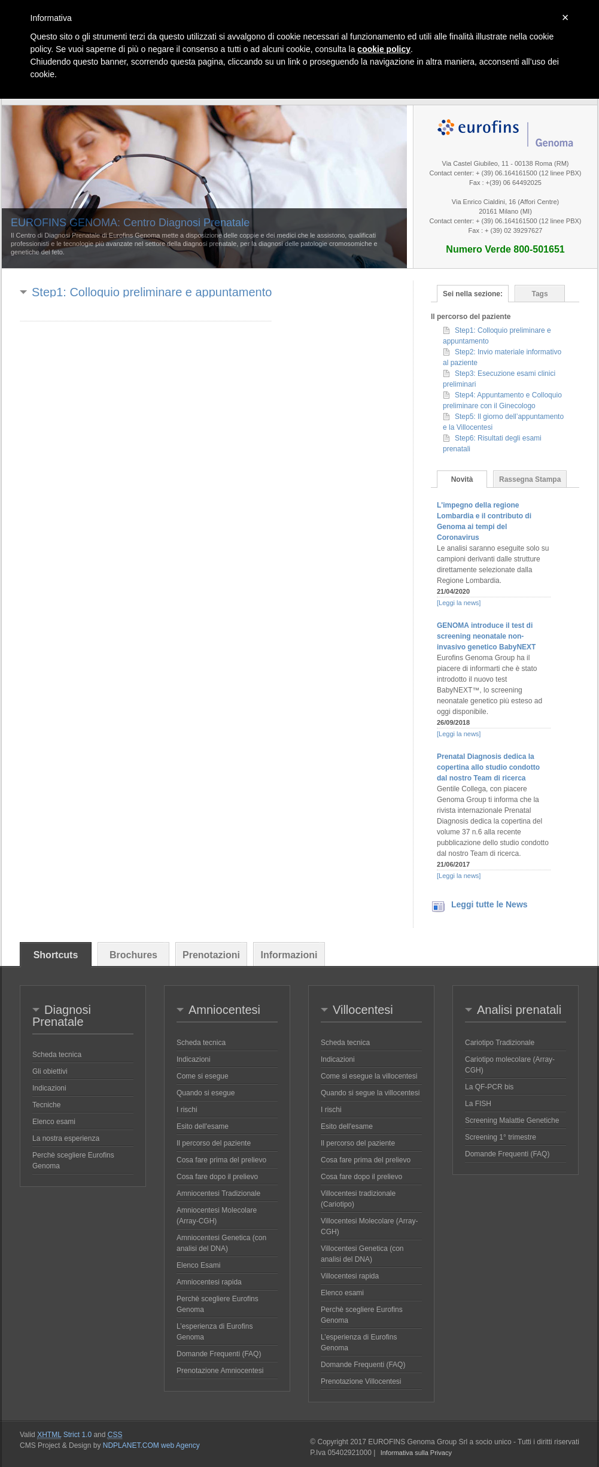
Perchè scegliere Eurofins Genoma (73, 1160)
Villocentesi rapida (350, 1276)
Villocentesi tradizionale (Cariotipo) (358, 1198)
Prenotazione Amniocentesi (220, 1370)
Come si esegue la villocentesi (369, 1076)
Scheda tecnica (56, 1054)
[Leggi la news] (459, 602)
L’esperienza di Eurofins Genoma (215, 1331)
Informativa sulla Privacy (416, 1452)
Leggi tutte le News (489, 904)
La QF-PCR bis (489, 1087)
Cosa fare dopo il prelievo (217, 1177)
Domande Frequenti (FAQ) (219, 1354)
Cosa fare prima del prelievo (221, 1160)
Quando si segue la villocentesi (370, 1093)
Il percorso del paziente (214, 1143)
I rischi (187, 1109)
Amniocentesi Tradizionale (218, 1193)
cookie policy (384, 49)
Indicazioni (49, 1088)
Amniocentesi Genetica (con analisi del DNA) (221, 1243)
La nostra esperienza (65, 1138)
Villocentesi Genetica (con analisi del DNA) (362, 1253)
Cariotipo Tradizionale (499, 1042)
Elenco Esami (198, 1265)
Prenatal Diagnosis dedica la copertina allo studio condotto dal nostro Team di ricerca (488, 767)
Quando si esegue (206, 1093)
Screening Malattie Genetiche (512, 1120)
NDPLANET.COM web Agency (151, 1445)
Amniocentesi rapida (209, 1282)
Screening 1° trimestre (500, 1137)
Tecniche (46, 1105)
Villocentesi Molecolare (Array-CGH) (369, 1226)
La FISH (478, 1104)
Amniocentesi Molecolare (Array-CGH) (217, 1215)
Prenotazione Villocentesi (361, 1381)
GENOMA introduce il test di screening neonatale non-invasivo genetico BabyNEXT (486, 636)
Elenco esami (53, 1121)
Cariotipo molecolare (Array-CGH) (510, 1064)
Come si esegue (203, 1076)
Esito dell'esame (203, 1126)
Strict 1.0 (64, 1434)
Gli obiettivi (50, 1071)
